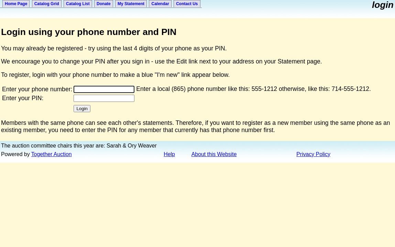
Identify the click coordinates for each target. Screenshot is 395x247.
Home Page (16, 3)
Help (169, 154)
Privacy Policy (313, 154)
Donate (104, 3)
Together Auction (51, 154)
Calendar (160, 3)
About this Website (214, 154)
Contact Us (187, 3)
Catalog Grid (46, 3)
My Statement (131, 3)
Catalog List (78, 3)
